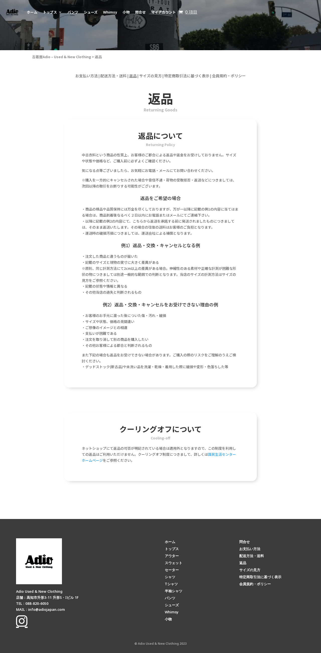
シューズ (91, 12)
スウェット (173, 562)
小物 (126, 12)
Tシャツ (171, 583)
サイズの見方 (150, 75)
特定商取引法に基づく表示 (186, 75)
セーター (172, 569)
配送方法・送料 (113, 75)
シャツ (170, 576)
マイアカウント (163, 12)
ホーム (32, 12)
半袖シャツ (173, 591)
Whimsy (110, 12)
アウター (172, 555)
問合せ (140, 12)
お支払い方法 (86, 75)
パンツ (72, 12)
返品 (98, 56)
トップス (50, 12)
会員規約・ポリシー (229, 75)
